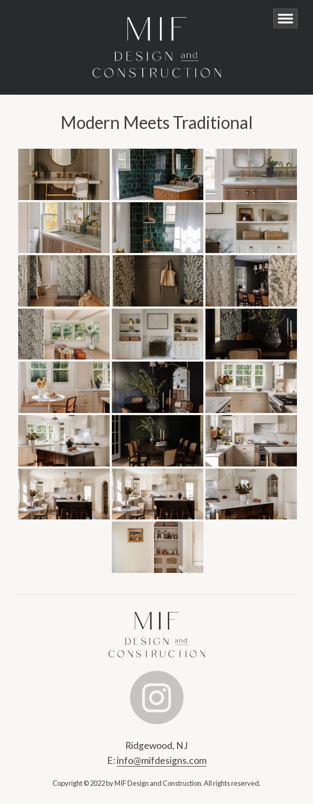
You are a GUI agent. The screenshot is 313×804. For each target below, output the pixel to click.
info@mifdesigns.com (162, 760)
